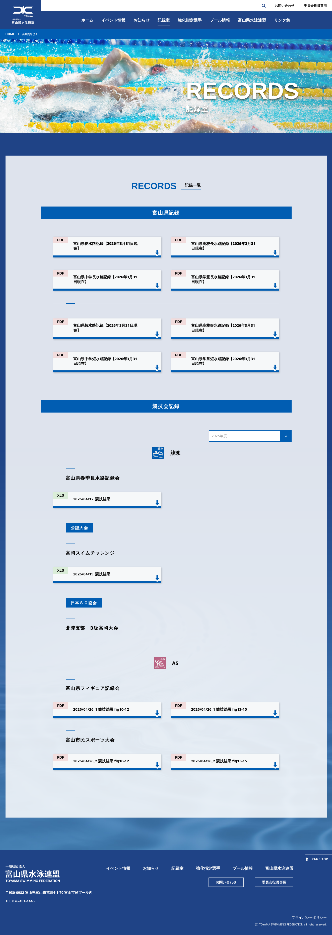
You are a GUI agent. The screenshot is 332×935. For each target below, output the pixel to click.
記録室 (164, 20)
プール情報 (220, 20)
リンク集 (282, 20)
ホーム (87, 20)
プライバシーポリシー (309, 917)
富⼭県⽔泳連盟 (252, 20)
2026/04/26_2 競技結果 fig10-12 (101, 760)
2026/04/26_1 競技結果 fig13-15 (219, 709)
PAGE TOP (320, 859)
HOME (10, 34)
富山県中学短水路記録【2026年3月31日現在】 (105, 361)
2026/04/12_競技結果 (91, 498)
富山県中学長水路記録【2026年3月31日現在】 (105, 279)
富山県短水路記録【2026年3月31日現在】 (105, 327)
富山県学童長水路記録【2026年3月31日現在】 (223, 279)
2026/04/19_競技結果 (91, 573)
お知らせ (142, 20)
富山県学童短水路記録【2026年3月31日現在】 (223, 361)
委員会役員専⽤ (315, 5)
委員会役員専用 (274, 882)
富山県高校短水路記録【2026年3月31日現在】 (223, 327)
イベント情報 (113, 20)
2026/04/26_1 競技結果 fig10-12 (101, 709)
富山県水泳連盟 (279, 868)
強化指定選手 (190, 20)
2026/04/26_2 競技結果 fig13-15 (219, 760)
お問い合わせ (284, 5)
